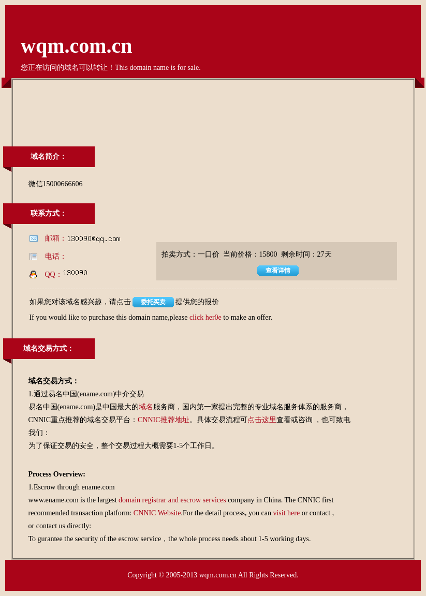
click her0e (205, 317)
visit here (286, 513)
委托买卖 (153, 302)
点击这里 (261, 420)
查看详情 (278, 270)
